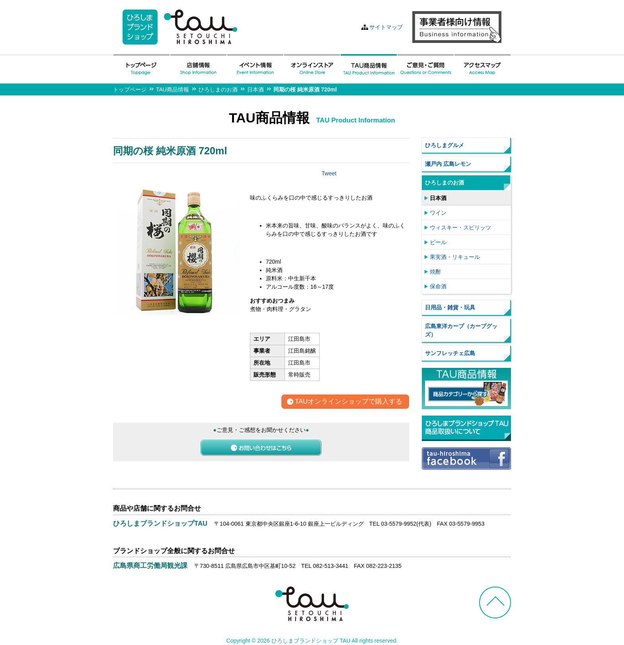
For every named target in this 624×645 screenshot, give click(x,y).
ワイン (438, 213)
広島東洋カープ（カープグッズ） (461, 330)
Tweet (329, 173)
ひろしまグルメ (444, 145)
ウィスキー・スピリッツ (460, 227)
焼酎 (435, 271)
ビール (438, 242)
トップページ (129, 89)
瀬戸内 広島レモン (448, 164)
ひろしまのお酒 (218, 89)
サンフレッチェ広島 (450, 353)
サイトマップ (386, 27)
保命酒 (438, 286)
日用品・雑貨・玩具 (450, 307)
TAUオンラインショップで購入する (348, 402)
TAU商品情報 (172, 89)
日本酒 (255, 89)
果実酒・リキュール (455, 257)
